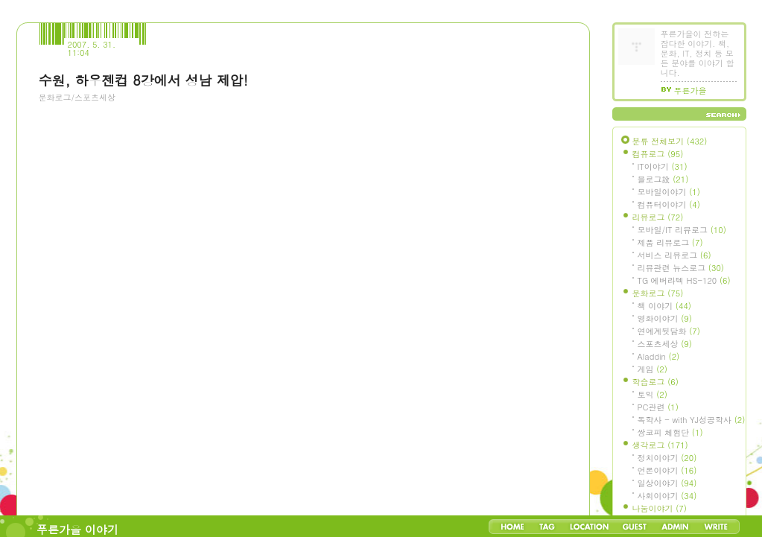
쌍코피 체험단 (670, 432)
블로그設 (663, 179)
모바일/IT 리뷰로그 (682, 229)
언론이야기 (667, 470)
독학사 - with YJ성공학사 (692, 419)
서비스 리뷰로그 (674, 255)
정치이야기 (667, 457)
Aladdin (659, 356)
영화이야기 (665, 318)
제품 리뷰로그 (670, 242)
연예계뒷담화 (669, 331)
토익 (652, 394)
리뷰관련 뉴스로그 (681, 267)
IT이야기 (663, 166)
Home (512, 526)
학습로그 (655, 381)
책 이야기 (664, 305)
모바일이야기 (669, 191)
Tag (547, 526)
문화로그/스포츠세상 (77, 97)
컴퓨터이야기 (669, 204)
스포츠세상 (665, 343)
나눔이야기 (659, 508)
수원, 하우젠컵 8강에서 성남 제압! (143, 80)
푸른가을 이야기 (77, 529)
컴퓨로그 (658, 153)
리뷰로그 (658, 217)
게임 (652, 369)
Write (716, 526)
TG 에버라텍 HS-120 (684, 280)
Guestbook (634, 526)
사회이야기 (667, 495)
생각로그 (660, 445)
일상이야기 (667, 483)
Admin (675, 526)
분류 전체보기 (670, 141)
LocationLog (588, 526)
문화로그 (658, 293)
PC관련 (658, 407)
